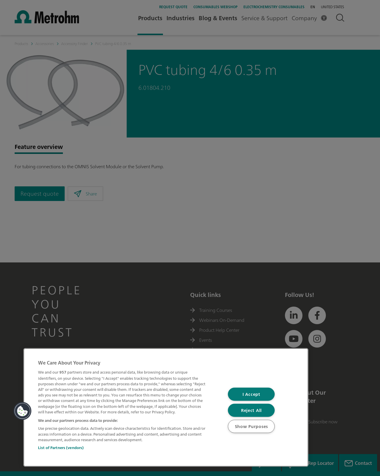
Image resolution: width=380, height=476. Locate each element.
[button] (22, 411)
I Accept (251, 394)
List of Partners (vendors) (61, 447)
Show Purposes (251, 426)
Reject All (251, 410)
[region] (165, 407)
